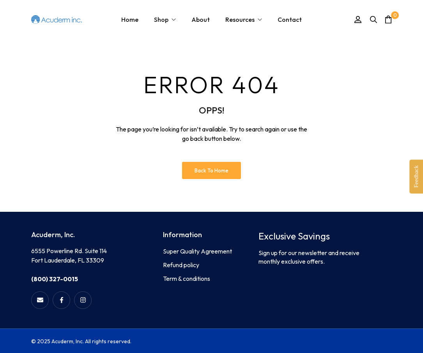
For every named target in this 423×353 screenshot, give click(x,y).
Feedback (416, 176)
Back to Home (211, 170)
